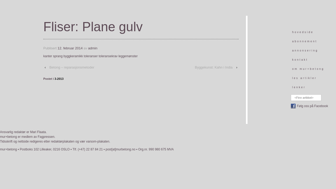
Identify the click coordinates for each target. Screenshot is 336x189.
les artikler (304, 78)
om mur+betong (308, 68)
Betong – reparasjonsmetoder (71, 67)
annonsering (305, 50)
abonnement (304, 41)
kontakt (300, 59)
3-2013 (59, 78)
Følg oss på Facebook (312, 106)
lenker (299, 87)
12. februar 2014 (69, 48)
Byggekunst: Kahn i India (214, 67)
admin (92, 48)
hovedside (303, 32)
